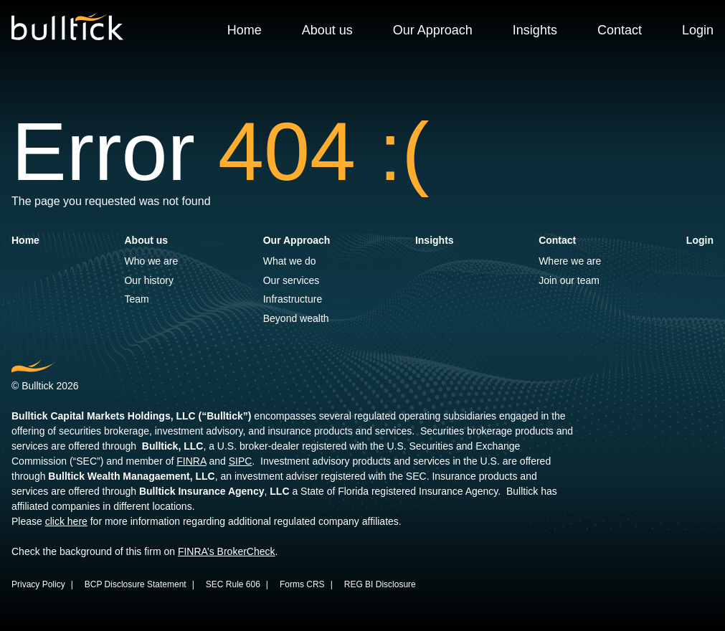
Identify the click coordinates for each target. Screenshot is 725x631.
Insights (535, 30)
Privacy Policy (38, 584)
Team (136, 299)
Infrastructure (292, 299)
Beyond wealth (296, 318)
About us (327, 30)
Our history (148, 280)
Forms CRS (302, 584)
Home (244, 30)
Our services (291, 280)
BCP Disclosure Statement (135, 584)
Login (698, 30)
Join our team (569, 280)
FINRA (191, 461)
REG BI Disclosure (380, 584)
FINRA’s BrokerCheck (226, 551)
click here (66, 521)
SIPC (240, 461)
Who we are (151, 261)
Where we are (570, 261)
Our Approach (433, 30)
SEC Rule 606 (233, 584)
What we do (289, 261)
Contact (619, 30)
